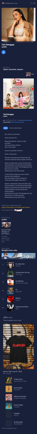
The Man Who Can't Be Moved (23, 272)
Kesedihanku (20, 281)
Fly (16, 289)
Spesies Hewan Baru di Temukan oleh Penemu (16, 207)
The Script (19, 274)
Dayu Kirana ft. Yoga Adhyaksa (20, 381)
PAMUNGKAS (18, 424)
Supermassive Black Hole (22, 307)
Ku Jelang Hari (20, 264)
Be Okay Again (18, 422)
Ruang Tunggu (18, 405)
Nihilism (18, 298)
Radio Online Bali (27, 120)
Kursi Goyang (18, 388)
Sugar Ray (19, 291)
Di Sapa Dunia (18, 379)
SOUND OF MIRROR (20, 398)
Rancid (18, 300)
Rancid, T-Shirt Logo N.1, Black (12, 371)
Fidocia (16, 415)
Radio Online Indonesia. (17, 122)
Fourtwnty (17, 390)
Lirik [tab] (5, 128)
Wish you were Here (20, 396)
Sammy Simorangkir (22, 283)
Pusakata (17, 407)
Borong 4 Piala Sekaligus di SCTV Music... (6, 231)
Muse (17, 308)
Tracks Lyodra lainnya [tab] (15, 128)
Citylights (17, 413)
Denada (18, 266)
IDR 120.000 (7, 373)
